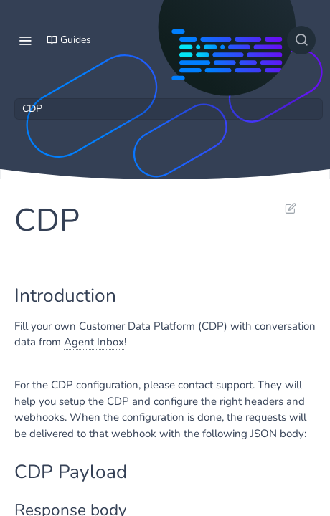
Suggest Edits (290, 208)
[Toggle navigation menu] (25, 40)
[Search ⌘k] (301, 40)
